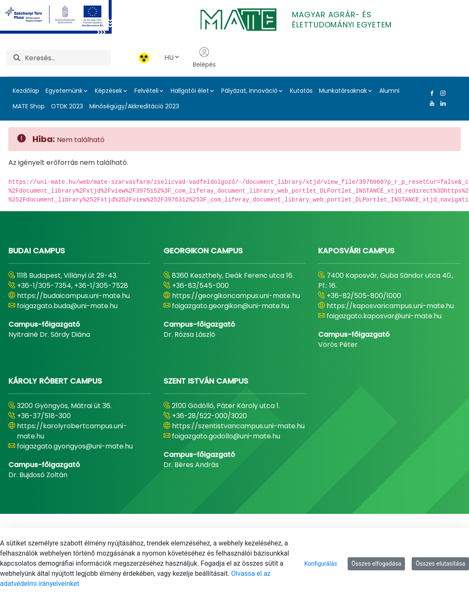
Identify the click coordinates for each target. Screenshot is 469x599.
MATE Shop (29, 106)
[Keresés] (68, 58)
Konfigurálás (320, 563)
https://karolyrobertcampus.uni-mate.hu (72, 431)
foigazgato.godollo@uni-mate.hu (226, 436)
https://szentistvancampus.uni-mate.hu (238, 426)
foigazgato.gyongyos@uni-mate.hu (75, 446)
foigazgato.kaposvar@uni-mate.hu (384, 316)
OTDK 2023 (67, 106)
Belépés (204, 58)
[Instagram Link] (441, 93)
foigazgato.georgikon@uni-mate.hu (230, 306)
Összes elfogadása (376, 563)
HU (172, 57)
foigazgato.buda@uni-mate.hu (67, 306)
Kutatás (301, 90)
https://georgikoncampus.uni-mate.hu (236, 296)
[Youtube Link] (430, 103)
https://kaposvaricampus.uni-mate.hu (390, 306)
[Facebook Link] (430, 93)
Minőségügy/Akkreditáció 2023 (134, 106)
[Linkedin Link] (441, 103)
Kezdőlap (26, 90)
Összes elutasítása (440, 563)
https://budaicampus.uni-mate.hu (73, 296)
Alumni (389, 90)
